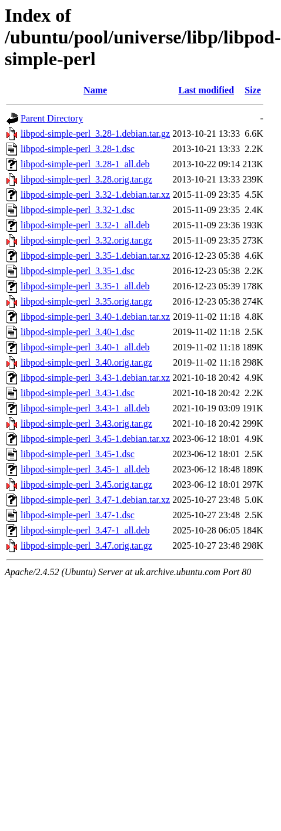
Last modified (206, 90)
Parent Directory (52, 118)
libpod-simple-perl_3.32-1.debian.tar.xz (95, 195)
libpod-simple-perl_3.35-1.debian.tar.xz (95, 256)
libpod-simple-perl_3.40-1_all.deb (85, 347)
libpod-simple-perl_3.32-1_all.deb (85, 225)
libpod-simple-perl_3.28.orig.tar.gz (86, 179)
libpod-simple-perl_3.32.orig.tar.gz (86, 240)
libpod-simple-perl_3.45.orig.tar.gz (86, 484)
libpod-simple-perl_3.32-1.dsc (78, 210)
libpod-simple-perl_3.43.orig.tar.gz (86, 423)
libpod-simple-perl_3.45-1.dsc (78, 454)
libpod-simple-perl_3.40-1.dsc (78, 332)
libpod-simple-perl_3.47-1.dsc (78, 515)
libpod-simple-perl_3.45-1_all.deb (85, 469)
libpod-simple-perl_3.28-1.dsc (78, 149)
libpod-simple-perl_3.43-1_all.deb (85, 408)
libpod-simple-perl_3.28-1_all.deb (85, 164)
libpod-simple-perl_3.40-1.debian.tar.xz (95, 317)
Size (253, 90)
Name (95, 90)
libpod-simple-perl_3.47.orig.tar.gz (86, 545)
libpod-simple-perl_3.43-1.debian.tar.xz (95, 378)
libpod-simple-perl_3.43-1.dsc (78, 393)
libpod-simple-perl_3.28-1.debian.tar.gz (95, 133)
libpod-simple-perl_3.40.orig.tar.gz (86, 362)
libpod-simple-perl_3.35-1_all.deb (85, 286)
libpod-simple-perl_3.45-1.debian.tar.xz (95, 439)
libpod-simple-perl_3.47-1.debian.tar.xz (95, 500)
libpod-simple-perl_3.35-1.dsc (78, 271)
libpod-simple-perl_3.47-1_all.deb (85, 530)
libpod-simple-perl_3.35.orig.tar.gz (86, 301)
